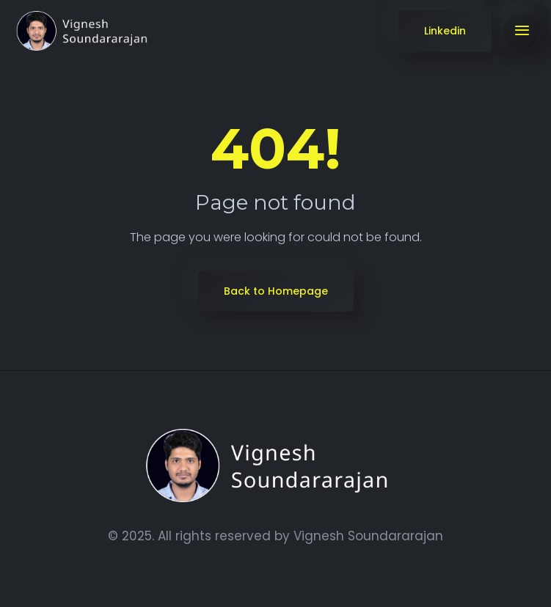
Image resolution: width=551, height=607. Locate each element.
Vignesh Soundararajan (368, 536)
